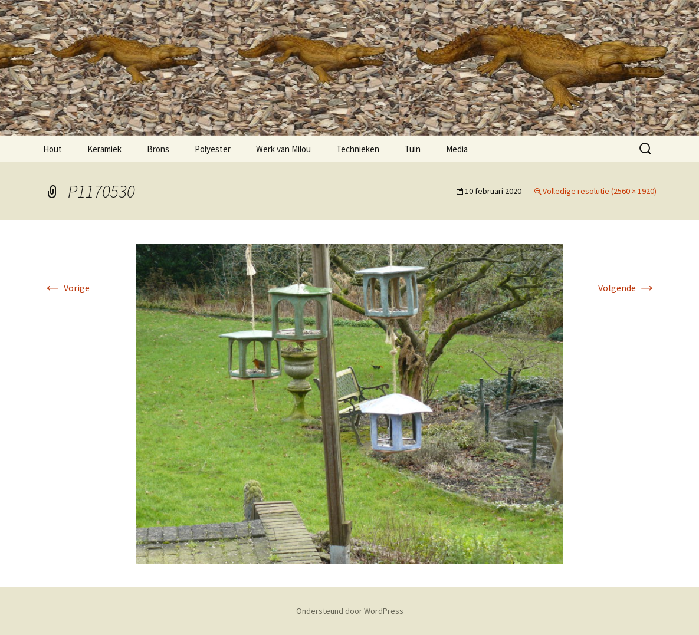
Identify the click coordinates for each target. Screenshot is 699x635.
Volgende (627, 288)
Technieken (357, 148)
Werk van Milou (283, 148)
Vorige (66, 288)
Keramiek (104, 148)
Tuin (413, 148)
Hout (52, 148)
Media (457, 148)
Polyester (213, 148)
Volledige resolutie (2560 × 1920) (600, 191)
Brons (158, 148)
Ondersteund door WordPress (349, 611)
